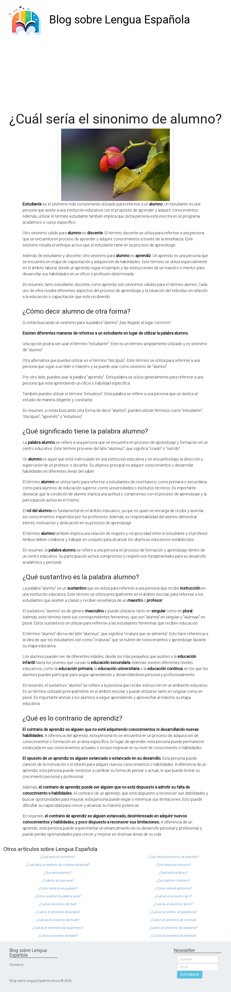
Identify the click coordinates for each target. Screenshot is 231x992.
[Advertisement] (115, 73)
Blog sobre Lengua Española (119, 19)
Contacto (16, 965)
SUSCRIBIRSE (189, 974)
